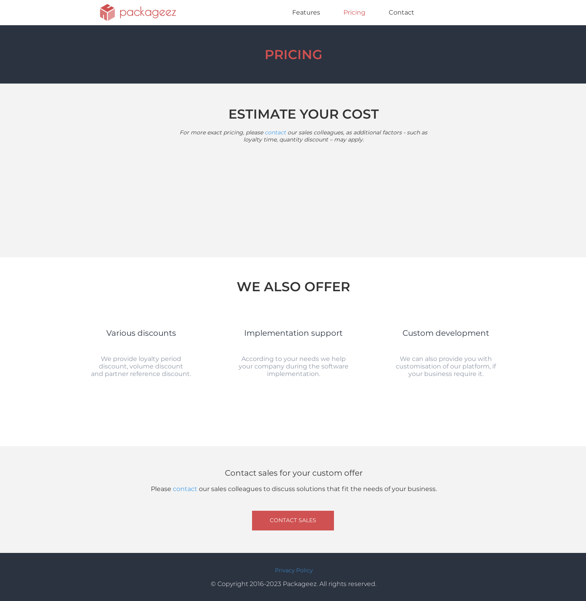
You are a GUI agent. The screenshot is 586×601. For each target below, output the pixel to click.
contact (276, 132)
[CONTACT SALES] (293, 520)
